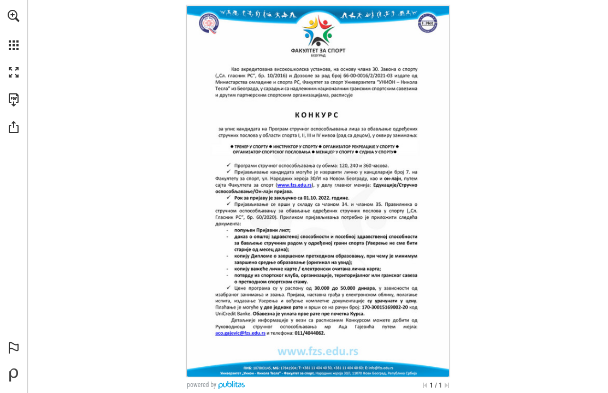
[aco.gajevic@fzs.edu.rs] (241, 333)
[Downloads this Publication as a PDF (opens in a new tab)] (13, 100)
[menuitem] (13, 30)
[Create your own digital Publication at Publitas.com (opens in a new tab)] (13, 375)
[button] (13, 15)
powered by (201, 385)
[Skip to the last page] (447, 385)
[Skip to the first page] (425, 385)
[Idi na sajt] (294, 185)
